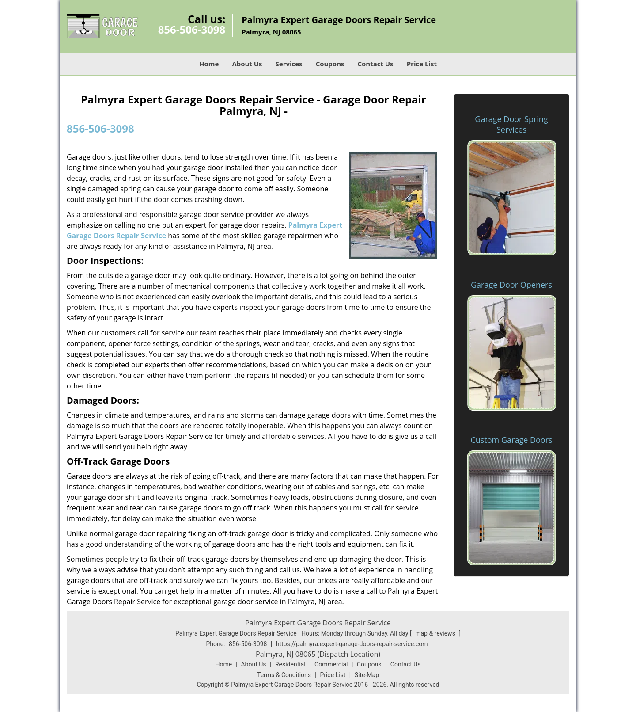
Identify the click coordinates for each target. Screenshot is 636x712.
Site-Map (367, 674)
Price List (422, 63)
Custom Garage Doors (511, 439)
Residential (290, 664)
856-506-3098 (192, 29)
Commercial (331, 664)
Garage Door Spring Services (511, 124)
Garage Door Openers (511, 284)
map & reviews (436, 633)
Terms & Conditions (284, 674)
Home (209, 63)
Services (289, 63)
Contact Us (375, 63)
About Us (247, 63)
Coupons (330, 63)
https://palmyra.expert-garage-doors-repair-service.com (352, 643)
